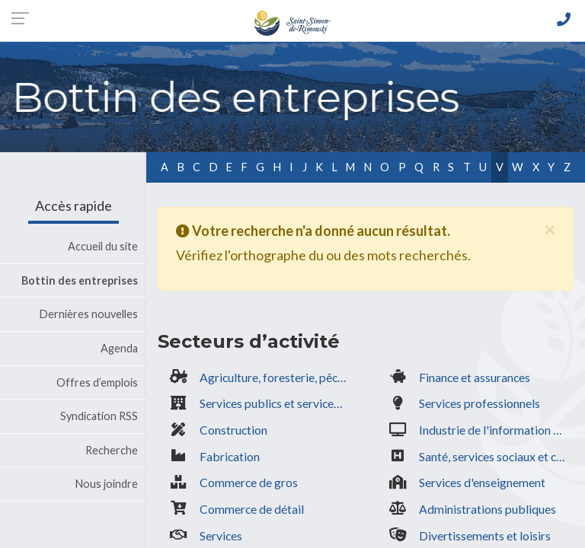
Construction (233, 429)
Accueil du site (103, 246)
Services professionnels (479, 403)
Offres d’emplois (97, 382)
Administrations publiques (487, 509)
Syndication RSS (99, 415)
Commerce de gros (249, 482)
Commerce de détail (252, 509)
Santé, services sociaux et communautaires (496, 456)
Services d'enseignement (482, 482)
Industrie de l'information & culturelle (496, 429)
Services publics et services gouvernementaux (277, 403)
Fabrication (230, 456)
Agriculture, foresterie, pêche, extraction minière (277, 377)
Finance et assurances (474, 377)
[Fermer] (549, 228)
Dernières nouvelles (89, 313)
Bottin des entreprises (79, 280)
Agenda (119, 348)
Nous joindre (106, 483)
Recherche (111, 450)
